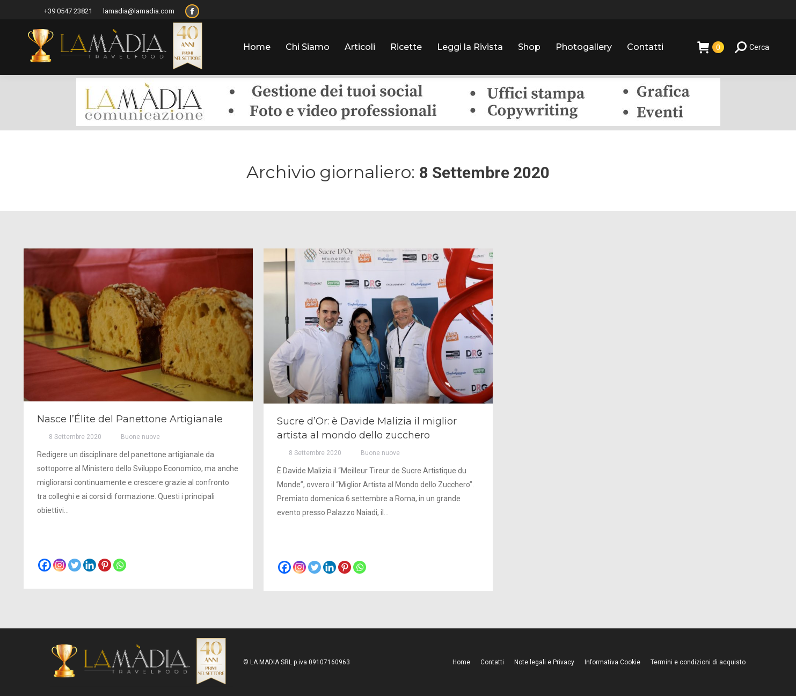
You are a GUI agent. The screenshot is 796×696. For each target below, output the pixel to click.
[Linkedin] (89, 565)
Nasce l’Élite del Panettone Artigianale (130, 419)
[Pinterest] (104, 565)
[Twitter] (74, 565)
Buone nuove (140, 437)
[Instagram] (59, 565)
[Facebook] (44, 565)
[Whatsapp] (119, 565)
